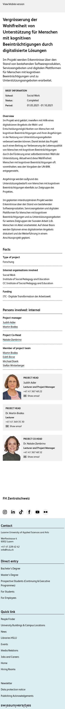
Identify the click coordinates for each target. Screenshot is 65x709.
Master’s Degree (9, 574)
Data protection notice (13, 689)
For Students (7, 591)
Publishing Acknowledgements (17, 695)
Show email (33, 395)
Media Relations (9, 650)
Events (4, 644)
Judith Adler (9, 322)
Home (4, 663)
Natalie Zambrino (12, 339)
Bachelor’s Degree (10, 568)
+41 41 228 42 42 (10, 546)
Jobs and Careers (10, 656)
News (4, 631)
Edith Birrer (9, 357)
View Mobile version (13, 4)
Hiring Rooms (8, 669)
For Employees (8, 597)
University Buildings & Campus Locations (23, 625)
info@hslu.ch (7, 549)
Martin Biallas (10, 326)
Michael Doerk (10, 361)
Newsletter (6, 683)
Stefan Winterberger (13, 365)
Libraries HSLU (9, 637)
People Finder (8, 619)
